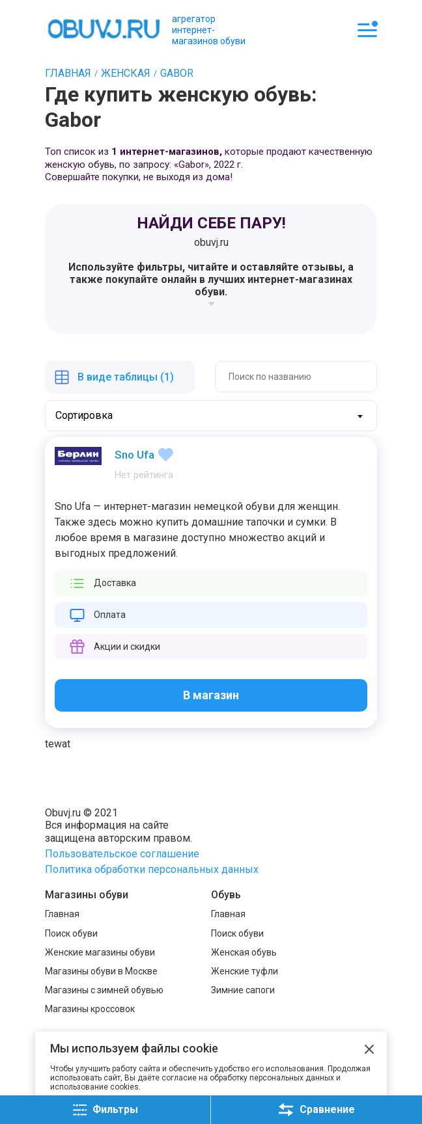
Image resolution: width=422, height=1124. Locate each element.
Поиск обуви (71, 933)
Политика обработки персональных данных (152, 869)
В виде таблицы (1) (125, 377)
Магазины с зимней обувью (104, 990)
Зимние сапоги (243, 990)
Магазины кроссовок (90, 1009)
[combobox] (211, 415)
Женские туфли (244, 971)
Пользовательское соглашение (122, 854)
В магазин (211, 695)
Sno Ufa (134, 454)
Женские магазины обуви (100, 952)
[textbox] (97, 416)
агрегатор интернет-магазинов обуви (209, 30)
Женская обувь (244, 952)
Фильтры (105, 1110)
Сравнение (317, 1110)
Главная (62, 914)
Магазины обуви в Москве (101, 971)
